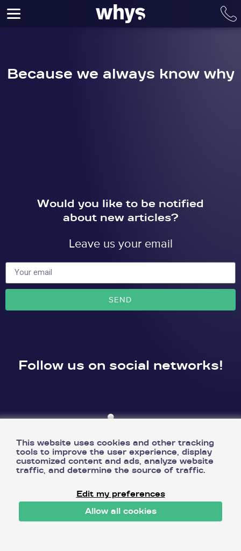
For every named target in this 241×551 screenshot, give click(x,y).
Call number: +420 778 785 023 (229, 13)
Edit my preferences (120, 494)
